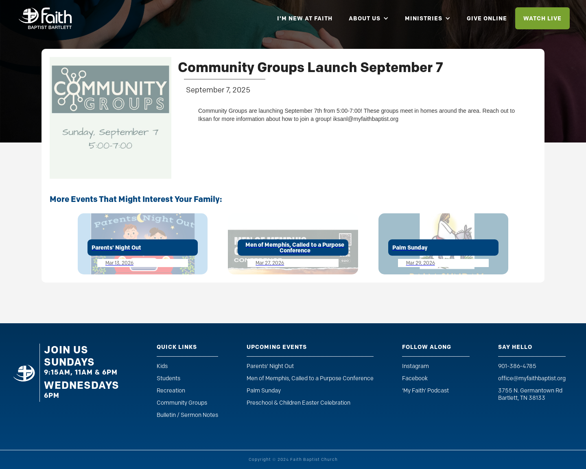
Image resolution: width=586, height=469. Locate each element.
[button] (369, 18)
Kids (162, 366)
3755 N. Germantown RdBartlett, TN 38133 (530, 394)
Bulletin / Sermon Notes (187, 415)
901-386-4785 (517, 366)
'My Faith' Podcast (425, 390)
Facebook (415, 378)
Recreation (171, 390)
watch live (542, 18)
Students (168, 378)
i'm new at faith (304, 18)
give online (487, 18)
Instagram (415, 366)
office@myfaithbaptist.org (532, 378)
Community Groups (182, 402)
